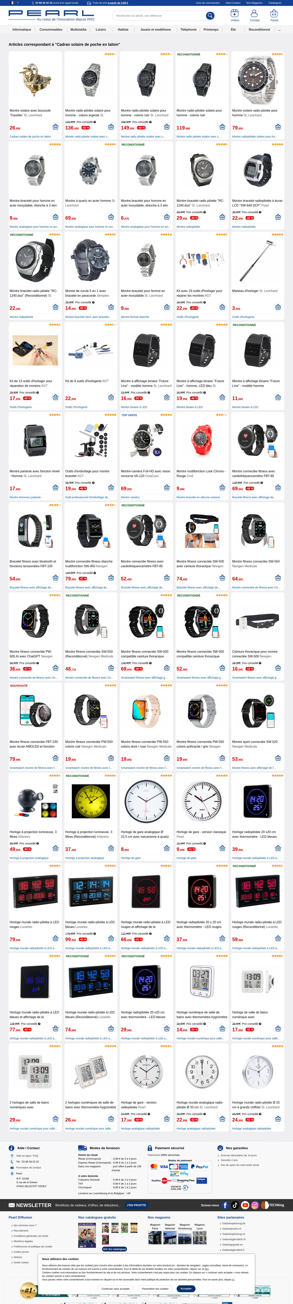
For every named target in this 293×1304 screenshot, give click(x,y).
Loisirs (101, 29)
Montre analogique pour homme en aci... (34, 226)
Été (233, 29)
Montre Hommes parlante (25, 497)
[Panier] (274, 15)
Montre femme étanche (135, 316)
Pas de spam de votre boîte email (240, 1165)
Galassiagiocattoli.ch (234, 1239)
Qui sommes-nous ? (25, 1225)
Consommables (51, 29)
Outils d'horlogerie (188, 316)
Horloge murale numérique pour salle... (200, 1038)
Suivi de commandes (208, 2)
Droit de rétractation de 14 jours (239, 1155)
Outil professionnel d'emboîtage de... (87, 497)
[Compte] (255, 15)
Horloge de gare (131, 858)
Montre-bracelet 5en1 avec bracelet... (88, 316)
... (279, 29)
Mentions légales (23, 1241)
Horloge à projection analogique (29, 858)
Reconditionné (259, 29)
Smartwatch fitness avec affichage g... (144, 677)
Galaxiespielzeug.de (233, 1223)
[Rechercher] (210, 16)
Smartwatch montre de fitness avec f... (33, 767)
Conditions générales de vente (31, 1235)
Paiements (164, 1155)
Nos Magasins (254, 2)
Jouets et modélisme (155, 29)
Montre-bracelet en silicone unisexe (198, 497)
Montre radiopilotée (188, 226)
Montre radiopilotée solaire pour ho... (254, 136)
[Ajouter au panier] (55, 127)
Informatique (21, 29)
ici (233, 1279)
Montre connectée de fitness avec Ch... (256, 587)
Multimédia (78, 29)
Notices (18, 1257)
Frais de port (110, 2)
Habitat (123, 29)
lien (207, 1269)
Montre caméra (130, 497)
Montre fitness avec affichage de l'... (254, 767)
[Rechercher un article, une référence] (163, 16)
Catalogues (274, 2)
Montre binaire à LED (134, 407)
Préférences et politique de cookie (33, 1246)
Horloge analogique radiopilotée (140, 1128)
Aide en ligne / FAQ (27, 1155)
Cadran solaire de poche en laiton (30, 136)
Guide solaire (21, 1262)
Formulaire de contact (28, 1167)
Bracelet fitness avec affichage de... (254, 497)
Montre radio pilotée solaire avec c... (87, 136)
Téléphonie (188, 29)
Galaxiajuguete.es (232, 1244)
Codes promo (21, 1251)
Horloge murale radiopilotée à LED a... (255, 858)
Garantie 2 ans (229, 1160)
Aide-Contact (233, 2)
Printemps (211, 29)
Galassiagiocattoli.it (233, 1249)
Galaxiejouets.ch (231, 1228)
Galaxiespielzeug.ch (233, 1233)
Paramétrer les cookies (155, 1288)
